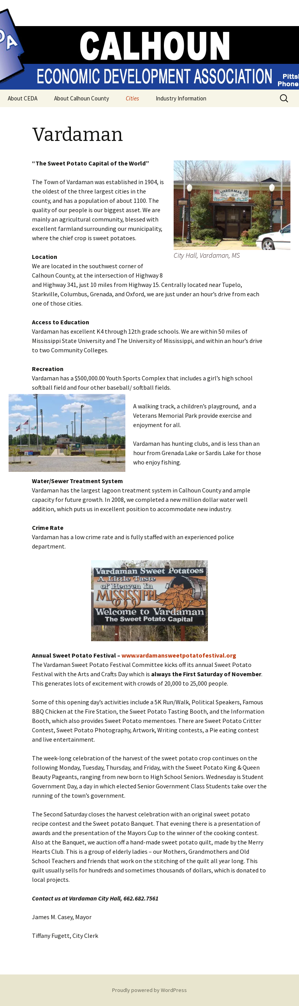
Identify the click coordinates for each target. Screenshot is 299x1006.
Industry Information (181, 98)
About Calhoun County (81, 98)
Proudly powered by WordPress (149, 990)
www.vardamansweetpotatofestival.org (178, 655)
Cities (132, 98)
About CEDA (22, 98)
